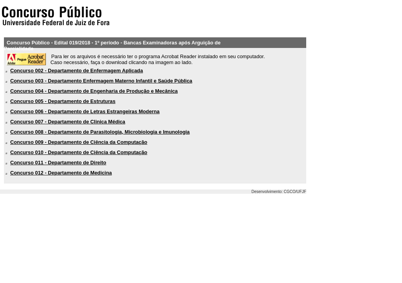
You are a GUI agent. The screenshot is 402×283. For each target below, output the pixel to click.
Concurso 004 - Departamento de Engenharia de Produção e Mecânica (94, 91)
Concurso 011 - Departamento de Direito (58, 162)
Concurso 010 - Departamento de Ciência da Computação (78, 152)
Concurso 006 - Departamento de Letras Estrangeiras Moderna (84, 111)
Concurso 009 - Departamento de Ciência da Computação (78, 142)
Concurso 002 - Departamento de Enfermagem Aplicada (76, 71)
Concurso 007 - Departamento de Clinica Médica (67, 122)
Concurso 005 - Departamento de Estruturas (62, 101)
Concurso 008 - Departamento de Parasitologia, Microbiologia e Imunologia (100, 132)
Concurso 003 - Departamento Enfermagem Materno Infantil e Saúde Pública (101, 81)
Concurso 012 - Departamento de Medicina (61, 173)
